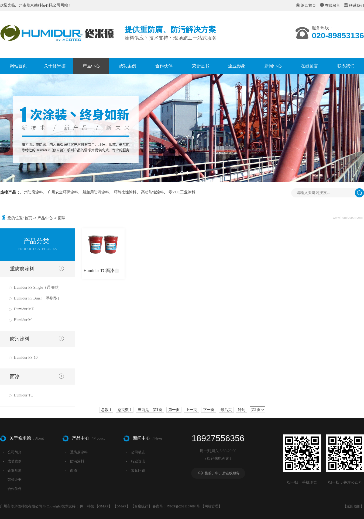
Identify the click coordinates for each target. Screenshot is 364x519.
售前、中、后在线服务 (222, 473)
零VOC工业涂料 (182, 192)
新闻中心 (273, 66)
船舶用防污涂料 (96, 192)
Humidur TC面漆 (99, 270)
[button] (176, 173)
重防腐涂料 (22, 268)
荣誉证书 (200, 66)
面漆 (15, 376)
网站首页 (18, 66)
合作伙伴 (164, 66)
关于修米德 (55, 66)
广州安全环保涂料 (63, 192)
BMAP (121, 506)
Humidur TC (23, 395)
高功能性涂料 (152, 192)
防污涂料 (19, 339)
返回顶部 (353, 506)
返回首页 (308, 6)
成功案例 (127, 66)
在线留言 (332, 6)
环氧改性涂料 (125, 192)
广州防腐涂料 (31, 192)
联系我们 (356, 6)
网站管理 (211, 506)
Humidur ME (24, 309)
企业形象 (236, 66)
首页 (28, 218)
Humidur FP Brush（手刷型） (37, 298)
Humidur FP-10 (25, 358)
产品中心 (91, 66)
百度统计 (141, 506)
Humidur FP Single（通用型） (38, 287)
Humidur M (23, 320)
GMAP (103, 506)
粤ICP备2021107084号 (183, 506)
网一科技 (87, 506)
